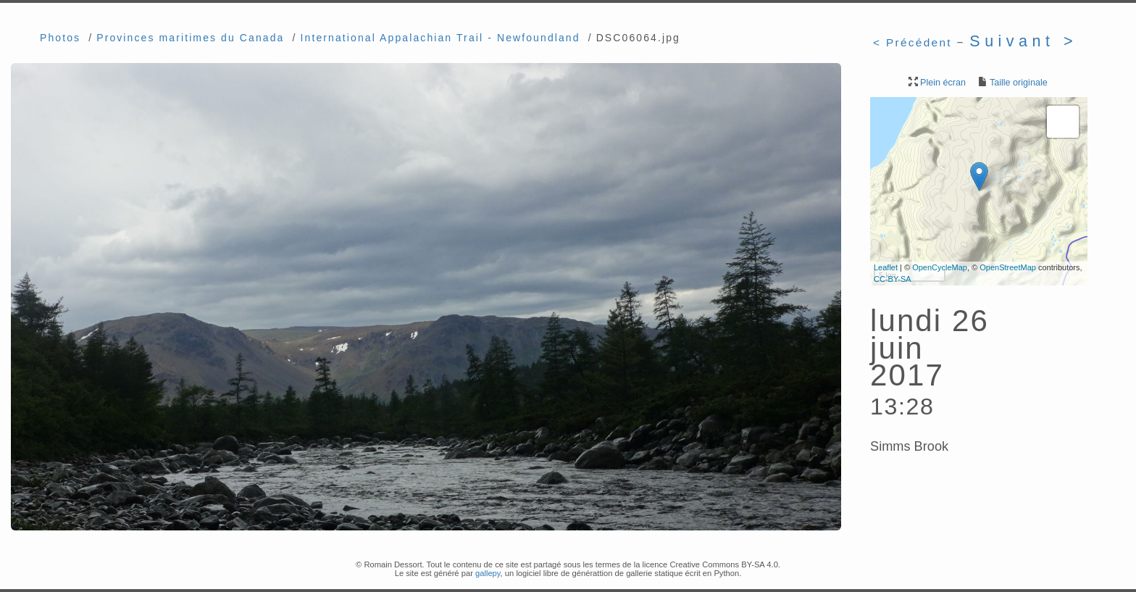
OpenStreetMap (1008, 267)
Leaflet (886, 267)
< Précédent (912, 42)
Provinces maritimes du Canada (190, 37)
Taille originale (1012, 83)
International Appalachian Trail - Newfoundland (440, 37)
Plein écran (936, 83)
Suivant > (1023, 41)
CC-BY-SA (892, 279)
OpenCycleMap (939, 267)
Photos (60, 37)
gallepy (488, 573)
